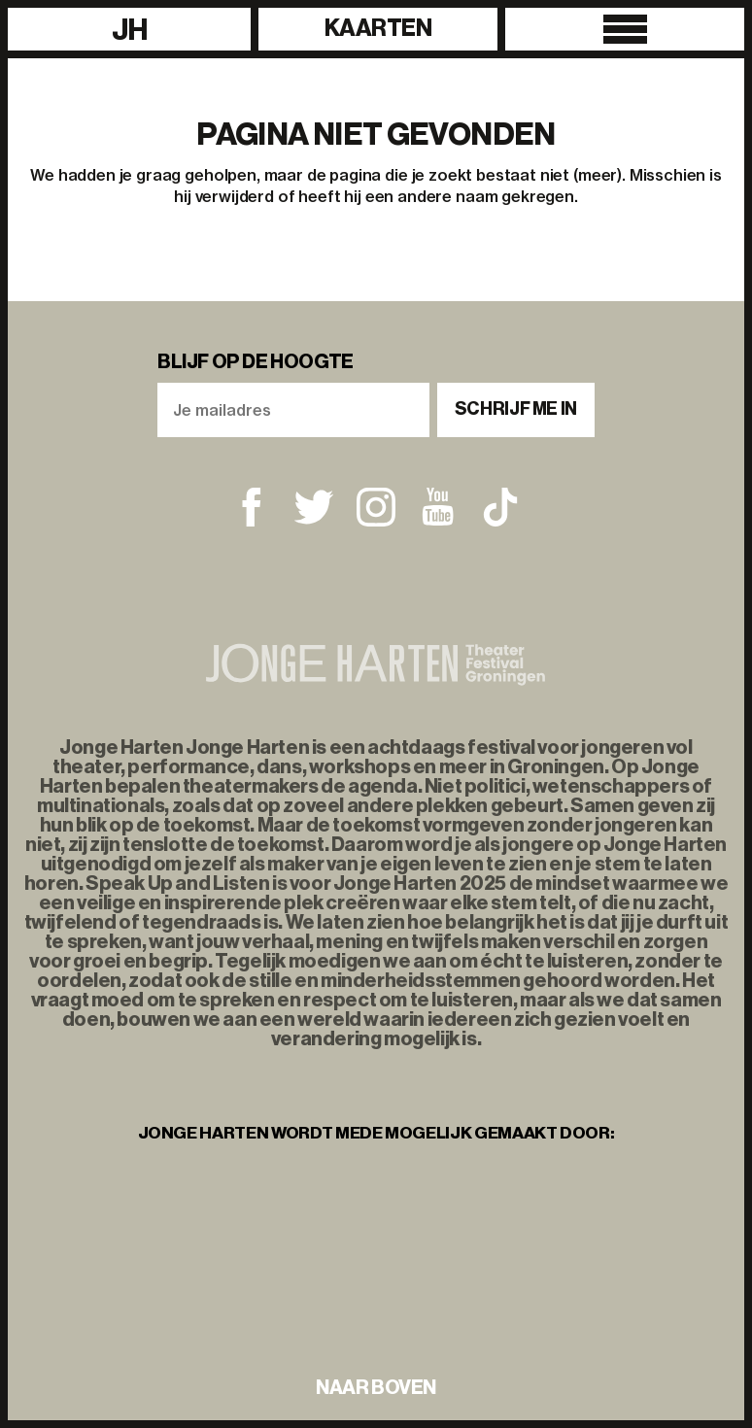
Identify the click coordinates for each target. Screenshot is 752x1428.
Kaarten (378, 28)
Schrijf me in (516, 409)
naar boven (376, 1387)
